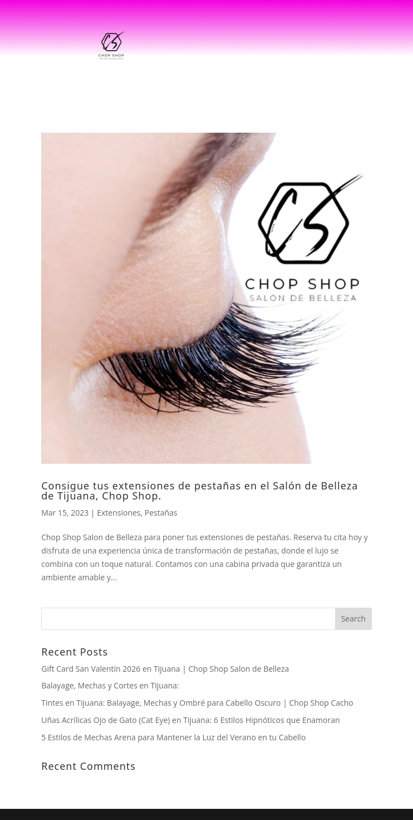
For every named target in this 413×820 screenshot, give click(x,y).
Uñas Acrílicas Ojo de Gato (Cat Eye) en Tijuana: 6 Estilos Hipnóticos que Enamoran (190, 720)
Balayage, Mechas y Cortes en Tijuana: (110, 685)
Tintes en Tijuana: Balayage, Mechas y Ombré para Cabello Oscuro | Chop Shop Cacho (197, 702)
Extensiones (118, 512)
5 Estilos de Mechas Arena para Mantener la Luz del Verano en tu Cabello (173, 737)
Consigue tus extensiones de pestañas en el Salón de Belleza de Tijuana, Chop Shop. (199, 490)
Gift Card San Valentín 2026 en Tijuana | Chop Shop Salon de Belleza (165, 668)
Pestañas (161, 512)
